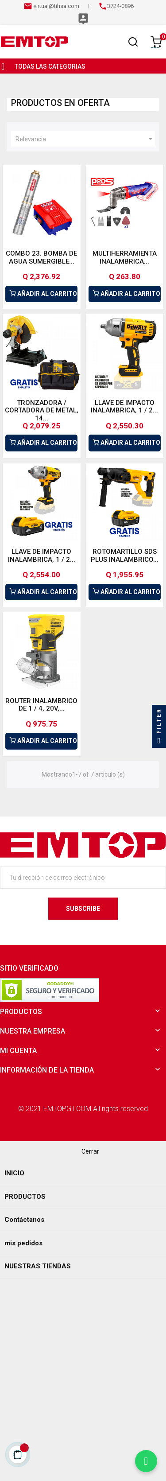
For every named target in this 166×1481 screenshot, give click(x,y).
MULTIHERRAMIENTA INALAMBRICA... (125, 257)
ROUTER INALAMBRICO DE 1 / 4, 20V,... (41, 705)
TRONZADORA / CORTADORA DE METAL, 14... (41, 410)
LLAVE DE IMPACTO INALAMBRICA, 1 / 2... (124, 407)
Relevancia (85, 139)
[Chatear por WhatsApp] (146, 1461)
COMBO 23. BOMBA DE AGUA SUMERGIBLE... (41, 257)
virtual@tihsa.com (55, 6)
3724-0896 (120, 6)
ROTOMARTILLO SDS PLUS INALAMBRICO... (124, 556)
